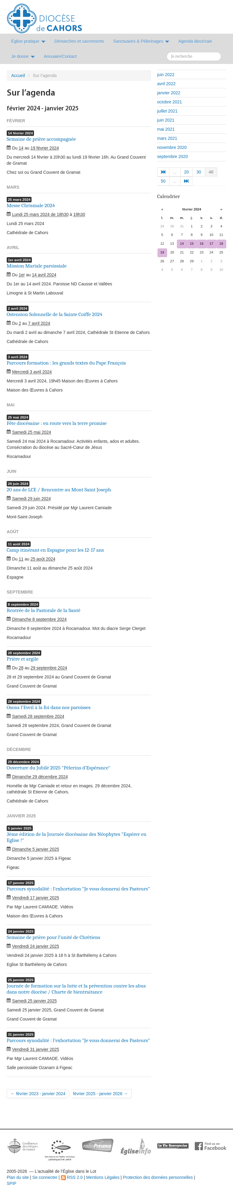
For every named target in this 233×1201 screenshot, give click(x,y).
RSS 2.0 (72, 1177)
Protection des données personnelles (158, 1177)
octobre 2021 (169, 101)
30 (198, 172)
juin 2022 (165, 74)
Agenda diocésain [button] (195, 41)
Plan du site (18, 1177)
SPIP (11, 1183)
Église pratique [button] (28, 41)
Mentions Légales (103, 1177)
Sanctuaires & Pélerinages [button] (141, 41)
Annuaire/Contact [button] (60, 56)
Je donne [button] (23, 56)
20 (186, 172)
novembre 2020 (172, 147)
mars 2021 (167, 138)
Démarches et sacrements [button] (79, 41)
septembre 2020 (172, 156)
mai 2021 (166, 129)
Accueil (18, 75)
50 (163, 181)
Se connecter (45, 1177)
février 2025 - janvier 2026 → (100, 1093)
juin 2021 (165, 120)
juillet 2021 (167, 111)
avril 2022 (166, 83)
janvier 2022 (168, 92)
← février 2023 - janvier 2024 (38, 1093)
